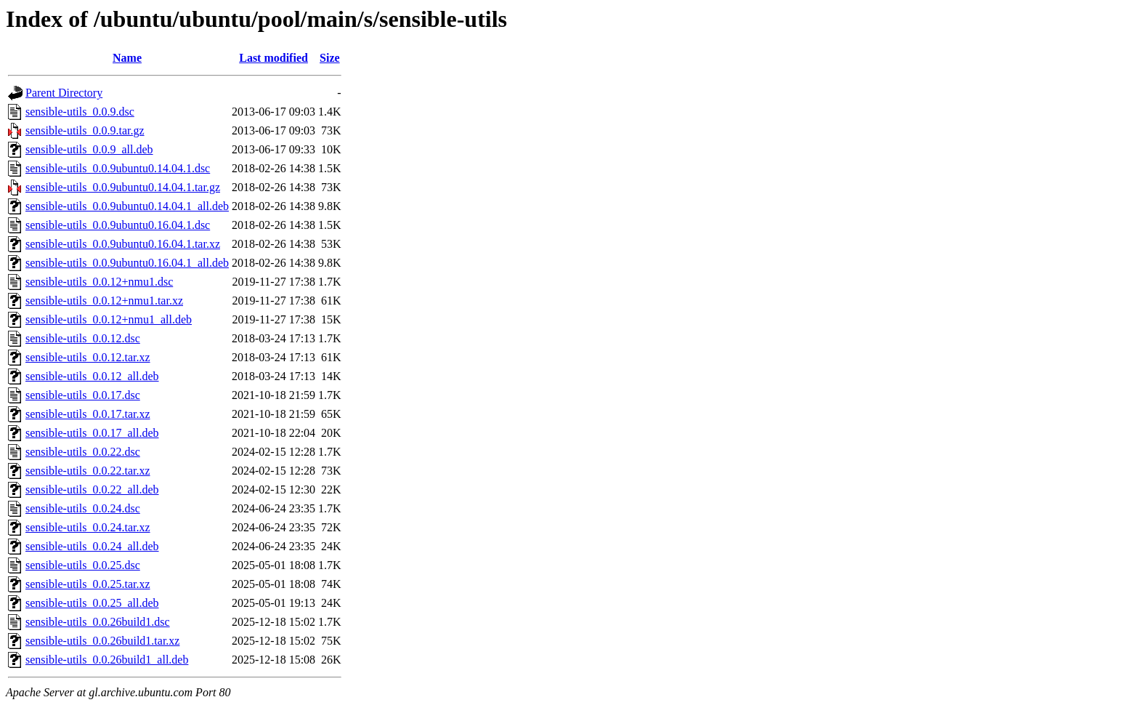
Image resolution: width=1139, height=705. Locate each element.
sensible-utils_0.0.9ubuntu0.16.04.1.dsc (117, 225)
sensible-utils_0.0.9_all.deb (89, 149)
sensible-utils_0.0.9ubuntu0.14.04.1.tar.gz (122, 187)
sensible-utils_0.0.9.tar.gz (85, 130)
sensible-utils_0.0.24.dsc (82, 508)
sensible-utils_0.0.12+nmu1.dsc (99, 281)
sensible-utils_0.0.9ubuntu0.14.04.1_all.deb (127, 206)
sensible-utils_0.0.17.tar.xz (87, 414)
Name (127, 58)
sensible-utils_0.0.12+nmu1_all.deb (108, 319)
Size (330, 58)
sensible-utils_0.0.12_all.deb (92, 376)
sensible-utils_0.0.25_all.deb (92, 603)
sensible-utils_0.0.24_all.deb (92, 546)
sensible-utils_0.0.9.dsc (79, 111)
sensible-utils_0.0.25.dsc (82, 565)
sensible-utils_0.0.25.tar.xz (87, 584)
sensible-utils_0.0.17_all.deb (92, 433)
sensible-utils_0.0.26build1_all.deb (106, 659)
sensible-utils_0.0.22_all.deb (92, 489)
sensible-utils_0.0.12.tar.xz (87, 357)
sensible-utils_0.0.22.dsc (82, 452)
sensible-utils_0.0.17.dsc (82, 395)
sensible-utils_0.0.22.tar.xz (87, 470)
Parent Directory (63, 92)
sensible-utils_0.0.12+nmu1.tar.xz (104, 300)
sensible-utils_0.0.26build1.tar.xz (102, 640)
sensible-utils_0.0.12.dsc (82, 338)
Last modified (273, 58)
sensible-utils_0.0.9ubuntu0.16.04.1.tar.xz (122, 244)
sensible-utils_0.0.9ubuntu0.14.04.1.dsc (117, 168)
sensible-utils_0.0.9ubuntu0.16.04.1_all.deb (127, 263)
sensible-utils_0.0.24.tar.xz (87, 527)
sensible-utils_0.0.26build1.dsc (97, 622)
